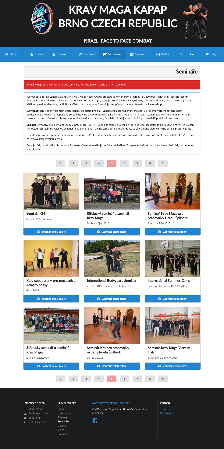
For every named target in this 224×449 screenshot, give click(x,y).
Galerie (137, 54)
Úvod (61, 409)
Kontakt (188, 54)
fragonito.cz (167, 413)
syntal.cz (165, 409)
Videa (162, 54)
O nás (36, 54)
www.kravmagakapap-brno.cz (110, 403)
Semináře (112, 54)
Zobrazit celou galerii (51, 231)
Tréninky (86, 54)
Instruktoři (61, 54)
